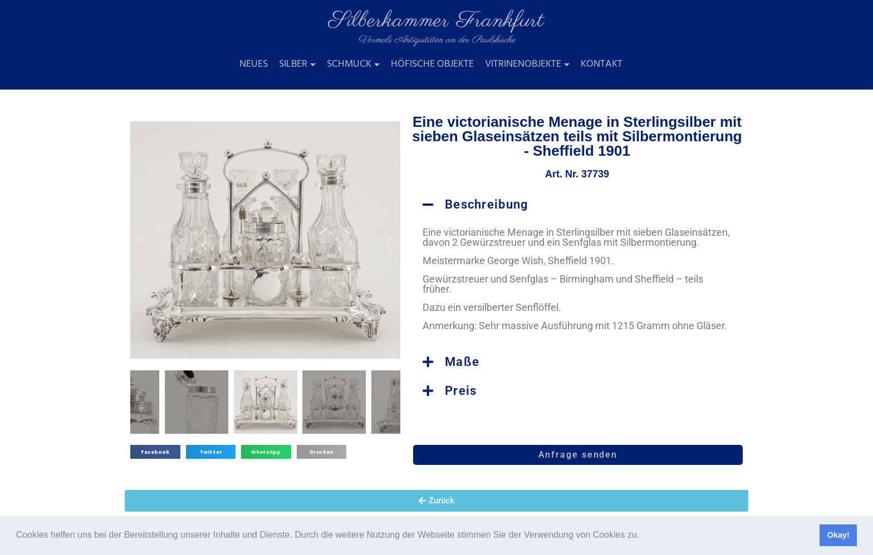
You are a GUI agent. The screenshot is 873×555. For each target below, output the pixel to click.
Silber (293, 64)
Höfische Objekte (432, 64)
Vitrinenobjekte (523, 64)
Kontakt (601, 64)
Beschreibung (487, 204)
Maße (462, 362)
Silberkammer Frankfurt (436, 21)
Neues (253, 64)
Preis (461, 391)
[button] (643, 536)
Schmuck (349, 64)
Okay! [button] (838, 535)
